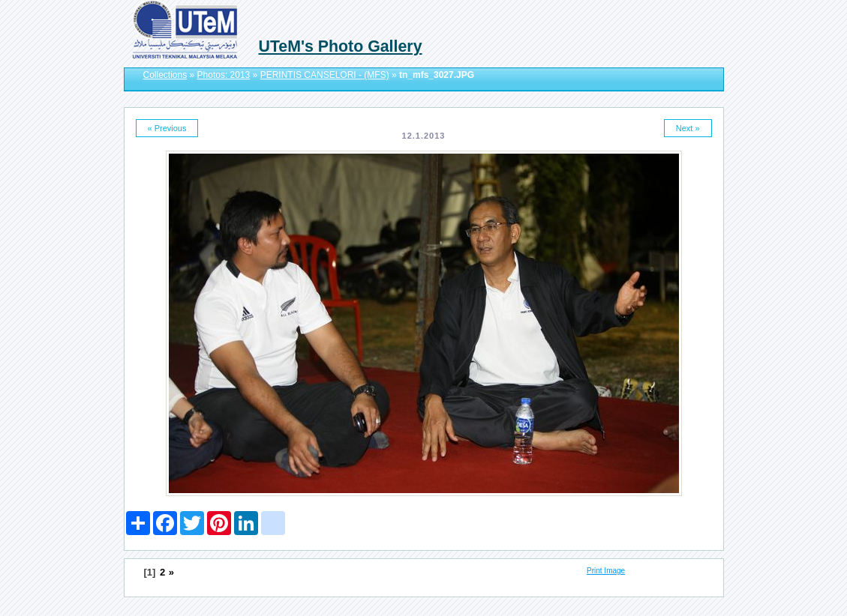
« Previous (167, 128)
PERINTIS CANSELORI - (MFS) (324, 75)
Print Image (606, 571)
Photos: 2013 (224, 75)
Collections (165, 75)
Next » (688, 128)
